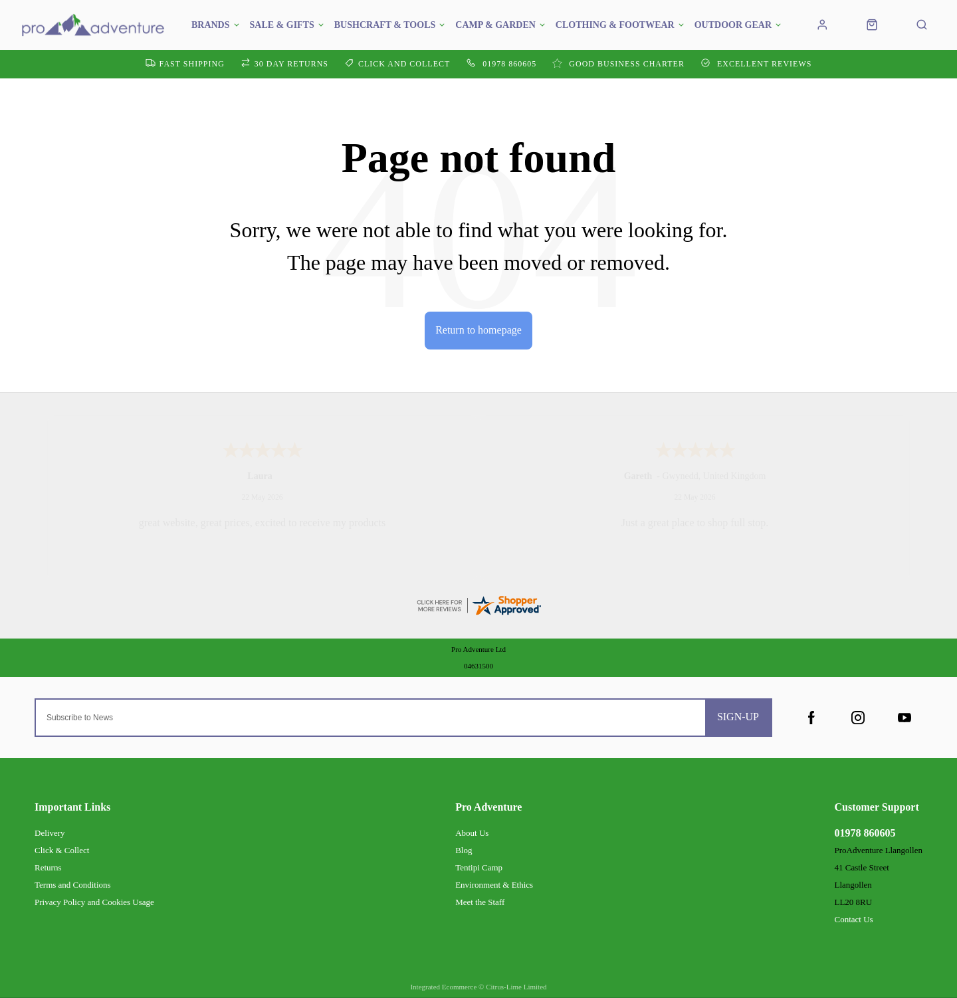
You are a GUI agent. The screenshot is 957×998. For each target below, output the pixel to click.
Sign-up (738, 716)
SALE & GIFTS (282, 25)
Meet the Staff (479, 902)
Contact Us (853, 919)
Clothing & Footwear (615, 25)
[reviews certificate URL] (478, 603)
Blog (463, 850)
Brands (210, 25)
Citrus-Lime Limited (516, 987)
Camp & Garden (495, 25)
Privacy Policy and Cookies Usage (94, 902)
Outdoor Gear (733, 25)
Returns (48, 867)
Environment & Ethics (494, 885)
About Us (471, 833)
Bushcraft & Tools (385, 25)
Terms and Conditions (73, 885)
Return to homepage (478, 330)
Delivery (49, 833)
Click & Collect (62, 850)
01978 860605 (864, 833)
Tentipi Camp (478, 867)
